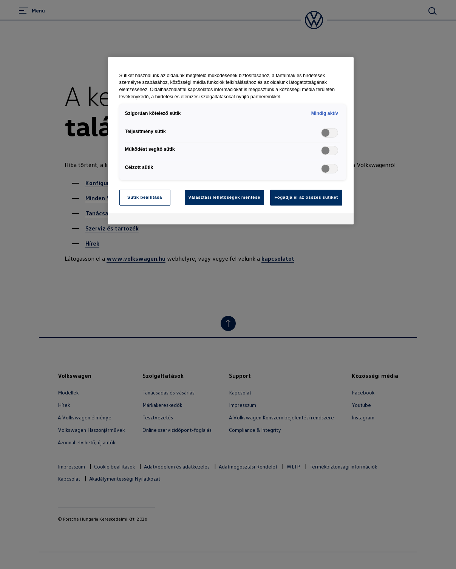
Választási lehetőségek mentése (224, 197)
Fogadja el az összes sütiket (306, 197)
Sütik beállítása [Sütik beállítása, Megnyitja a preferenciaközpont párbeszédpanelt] (144, 197)
